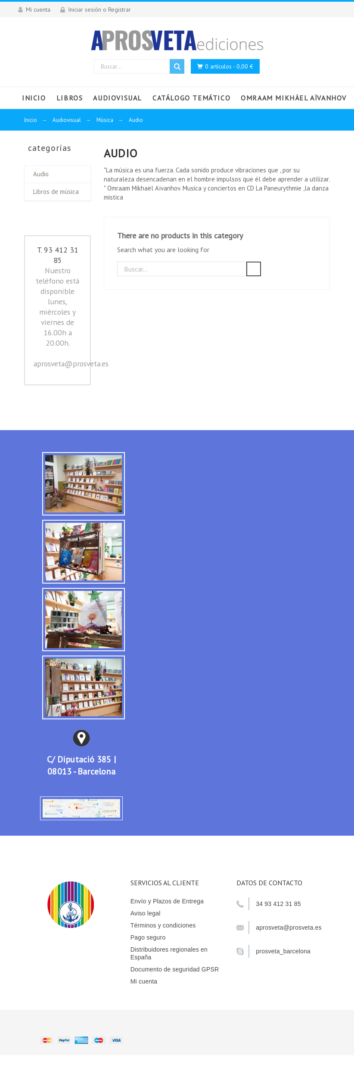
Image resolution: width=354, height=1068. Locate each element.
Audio (41, 174)
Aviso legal (145, 913)
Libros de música (56, 191)
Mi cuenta (144, 981)
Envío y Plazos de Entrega (167, 901)
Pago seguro (148, 937)
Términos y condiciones (163, 925)
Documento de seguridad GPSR (174, 969)
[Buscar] (181, 269)
